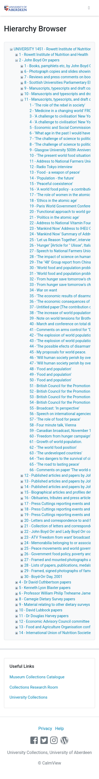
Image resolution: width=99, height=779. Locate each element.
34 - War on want (43, 290)
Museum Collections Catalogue (37, 677)
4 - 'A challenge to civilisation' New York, (62, 122)
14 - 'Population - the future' (52, 178)
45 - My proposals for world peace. (58, 352)
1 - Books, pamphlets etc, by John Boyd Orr (59, 66)
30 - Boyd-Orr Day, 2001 (43, 576)
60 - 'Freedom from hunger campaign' (60, 436)
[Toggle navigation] (89, 8)
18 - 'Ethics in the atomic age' (53, 200)
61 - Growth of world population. (56, 442)
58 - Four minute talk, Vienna (53, 425)
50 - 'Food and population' (51, 380)
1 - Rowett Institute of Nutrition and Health (53, 54)
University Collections (29, 697)
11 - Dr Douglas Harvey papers (44, 616)
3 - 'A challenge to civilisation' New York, (62, 116)
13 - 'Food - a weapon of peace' (55, 172)
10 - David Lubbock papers (40, 610)
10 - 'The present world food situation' (60, 155)
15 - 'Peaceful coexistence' (51, 184)
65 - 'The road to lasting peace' (54, 464)
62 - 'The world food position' (53, 447)
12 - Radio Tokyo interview (51, 167)
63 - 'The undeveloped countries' (56, 453)
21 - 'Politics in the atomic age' (54, 217)
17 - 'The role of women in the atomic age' (64, 195)
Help (59, 728)
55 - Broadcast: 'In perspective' (54, 408)
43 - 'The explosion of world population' (61, 341)
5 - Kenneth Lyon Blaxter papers (44, 588)
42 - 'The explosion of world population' (61, 335)
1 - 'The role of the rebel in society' (57, 105)
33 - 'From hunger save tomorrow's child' (62, 285)
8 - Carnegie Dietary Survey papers (47, 599)
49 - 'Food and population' (51, 374)
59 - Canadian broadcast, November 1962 (63, 431)
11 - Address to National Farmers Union (62, 161)
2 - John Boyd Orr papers (39, 60)
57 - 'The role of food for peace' (55, 419)
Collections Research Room (34, 687)
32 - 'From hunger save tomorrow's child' (62, 279)
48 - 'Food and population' (51, 369)
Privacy (45, 728)
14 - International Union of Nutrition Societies (56, 633)
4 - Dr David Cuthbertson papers (45, 582)
